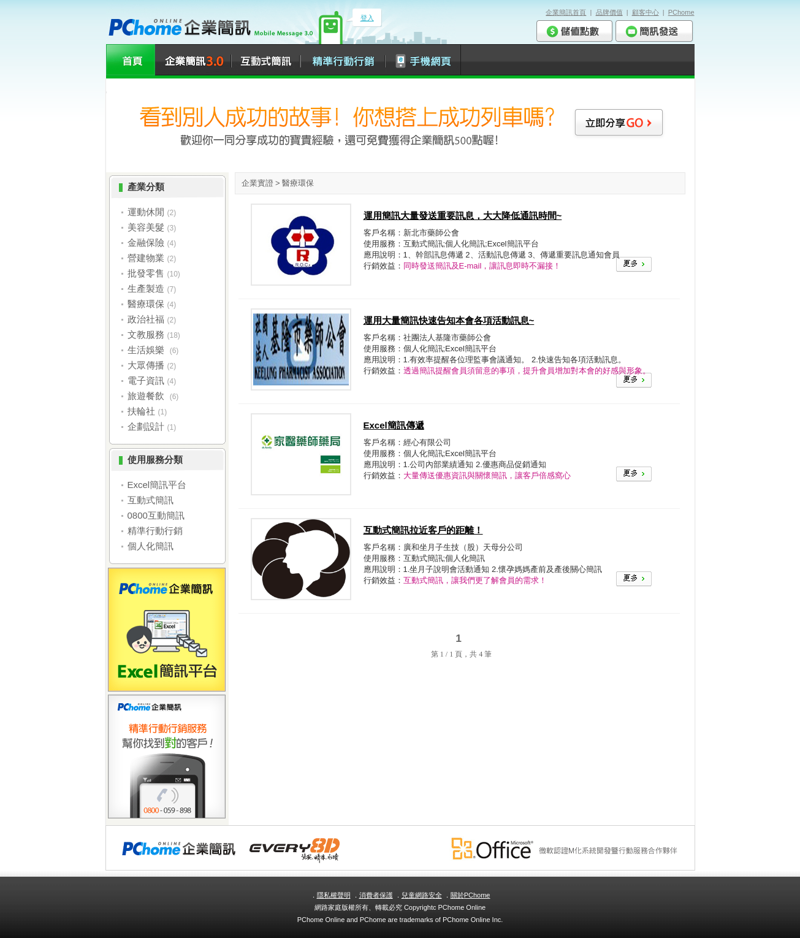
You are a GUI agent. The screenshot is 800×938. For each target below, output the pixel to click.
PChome (681, 12)
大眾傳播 (146, 365)
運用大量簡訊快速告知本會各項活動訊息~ (449, 320)
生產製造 (146, 288)
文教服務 (146, 334)
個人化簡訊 (150, 546)
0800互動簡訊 (156, 515)
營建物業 (146, 258)
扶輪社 (141, 411)
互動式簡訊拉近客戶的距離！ (423, 530)
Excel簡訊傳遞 (394, 425)
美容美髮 (146, 227)
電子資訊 (146, 380)
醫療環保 (146, 304)
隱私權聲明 (334, 895)
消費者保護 (376, 895)
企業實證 (257, 183)
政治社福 (146, 319)
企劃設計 (146, 426)
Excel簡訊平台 (157, 484)
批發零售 (146, 273)
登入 (367, 17)
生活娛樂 (147, 350)
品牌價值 (609, 12)
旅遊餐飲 (147, 396)
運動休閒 (146, 212)
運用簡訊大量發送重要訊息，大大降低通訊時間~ (463, 215)
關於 (470, 895)
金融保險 (146, 242)
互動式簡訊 (150, 500)
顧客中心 (645, 12)
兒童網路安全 (422, 895)
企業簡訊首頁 (566, 12)
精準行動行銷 (155, 530)
